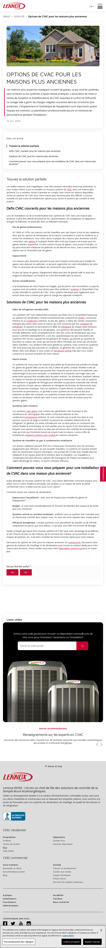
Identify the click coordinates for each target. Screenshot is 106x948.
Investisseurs (9, 898)
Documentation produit (14, 871)
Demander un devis (12, 868)
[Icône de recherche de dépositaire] (82, 645)
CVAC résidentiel (14, 830)
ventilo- (81, 317)
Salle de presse (10, 905)
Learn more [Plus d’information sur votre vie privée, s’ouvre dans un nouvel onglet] (68, 937)
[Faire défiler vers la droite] (101, 744)
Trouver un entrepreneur (64, 868)
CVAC (69, 189)
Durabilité (58, 895)
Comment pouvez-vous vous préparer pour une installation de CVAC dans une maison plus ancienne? (52, 162)
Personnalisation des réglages (18, 943)
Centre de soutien (11, 844)
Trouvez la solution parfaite (24, 146)
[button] (103, 474)
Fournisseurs (9, 902)
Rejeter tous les (92, 943)
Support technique (61, 875)
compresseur (31, 417)
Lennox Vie (19, 16)
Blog (5, 847)
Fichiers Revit (59, 878)
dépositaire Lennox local (70, 548)
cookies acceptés (71, 943)
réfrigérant (66, 326)
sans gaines (32, 411)
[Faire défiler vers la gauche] (97, 744)
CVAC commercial (15, 857)
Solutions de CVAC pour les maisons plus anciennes (33, 156)
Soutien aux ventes (62, 871)
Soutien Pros (59, 840)
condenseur (32, 320)
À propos (7, 895)
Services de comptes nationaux (68, 882)
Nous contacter (61, 902)
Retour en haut (53, 766)
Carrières (57, 898)
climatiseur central (62, 350)
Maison (6, 16)
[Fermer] (101, 932)
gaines (31, 241)
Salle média (8, 851)
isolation (75, 289)
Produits (7, 840)
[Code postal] (47, 645)
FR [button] (91, 6)
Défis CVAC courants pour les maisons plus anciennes (35, 151)
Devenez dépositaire (63, 844)
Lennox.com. (74, 542)
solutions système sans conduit (40, 435)
